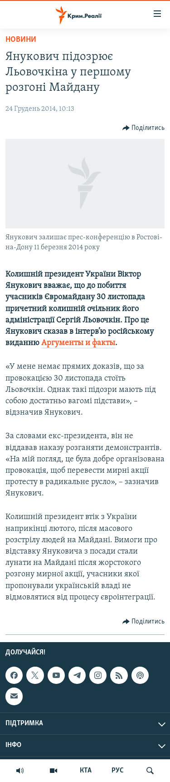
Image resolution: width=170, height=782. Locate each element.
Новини (20, 39)
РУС (118, 770)
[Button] (143, 128)
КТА (86, 770)
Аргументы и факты (78, 343)
